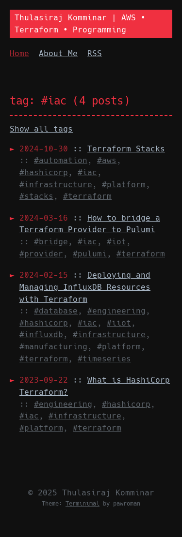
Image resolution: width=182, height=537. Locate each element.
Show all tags (41, 129)
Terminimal (82, 503)
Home (19, 53)
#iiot (119, 323)
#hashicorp (43, 172)
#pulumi (90, 253)
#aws (106, 160)
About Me (58, 53)
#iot (116, 241)
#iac (87, 172)
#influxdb (41, 334)
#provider (41, 253)
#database (56, 310)
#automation (60, 160)
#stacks (36, 196)
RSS (94, 53)
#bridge (51, 241)
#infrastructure (55, 184)
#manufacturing (53, 346)
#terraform (87, 196)
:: (92, 148)
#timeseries (104, 358)
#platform (124, 184)
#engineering (116, 310)
